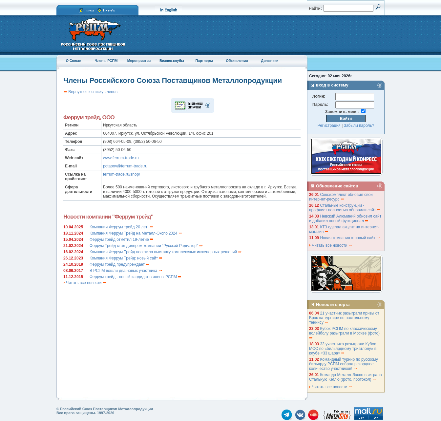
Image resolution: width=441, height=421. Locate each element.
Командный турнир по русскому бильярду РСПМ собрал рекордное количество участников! (343, 364)
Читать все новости (85, 282)
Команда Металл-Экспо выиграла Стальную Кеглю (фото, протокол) (345, 377)
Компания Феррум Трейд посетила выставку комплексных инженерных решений (166, 252)
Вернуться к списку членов (90, 91)
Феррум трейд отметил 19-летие (122, 239)
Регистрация (329, 125)
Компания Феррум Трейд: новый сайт (126, 258)
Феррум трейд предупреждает (120, 264)
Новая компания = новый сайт (350, 238)
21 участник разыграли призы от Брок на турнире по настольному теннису (344, 318)
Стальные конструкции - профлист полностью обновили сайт (345, 207)
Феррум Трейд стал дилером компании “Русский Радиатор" (146, 245)
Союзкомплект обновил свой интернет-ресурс (341, 196)
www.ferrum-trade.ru (121, 158)
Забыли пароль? (359, 125)
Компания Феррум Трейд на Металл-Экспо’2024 (136, 233)
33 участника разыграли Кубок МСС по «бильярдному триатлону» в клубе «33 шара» (342, 348)
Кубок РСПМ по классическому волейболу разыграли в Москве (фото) (345, 332)
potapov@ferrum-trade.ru (125, 166)
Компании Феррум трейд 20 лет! (122, 227)
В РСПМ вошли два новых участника (126, 270)
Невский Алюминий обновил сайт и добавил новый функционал (345, 218)
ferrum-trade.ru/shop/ (121, 174)
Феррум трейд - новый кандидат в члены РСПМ (136, 277)
